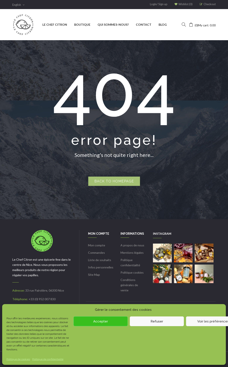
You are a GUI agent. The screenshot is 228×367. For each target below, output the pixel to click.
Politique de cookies (18, 359)
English (18, 4)
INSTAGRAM (162, 233)
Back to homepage (114, 181)
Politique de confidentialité (47, 359)
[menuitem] (54, 24)
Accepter (100, 321)
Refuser (157, 321)
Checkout (210, 4)
